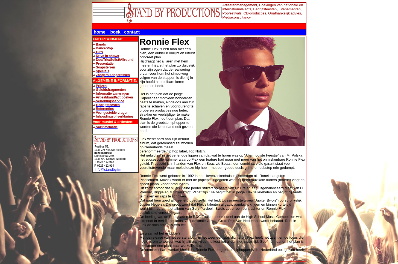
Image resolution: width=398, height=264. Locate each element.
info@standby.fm (108, 169)
